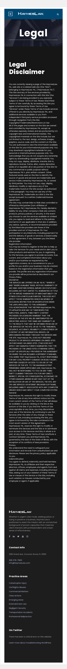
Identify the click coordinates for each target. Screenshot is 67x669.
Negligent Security (17, 608)
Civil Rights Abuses (17, 587)
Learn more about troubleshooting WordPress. (30, 642)
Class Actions (15, 595)
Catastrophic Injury (18, 583)
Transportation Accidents (21, 612)
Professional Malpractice (20, 616)
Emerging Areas (16, 600)
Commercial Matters (18, 591)
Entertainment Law (17, 604)
